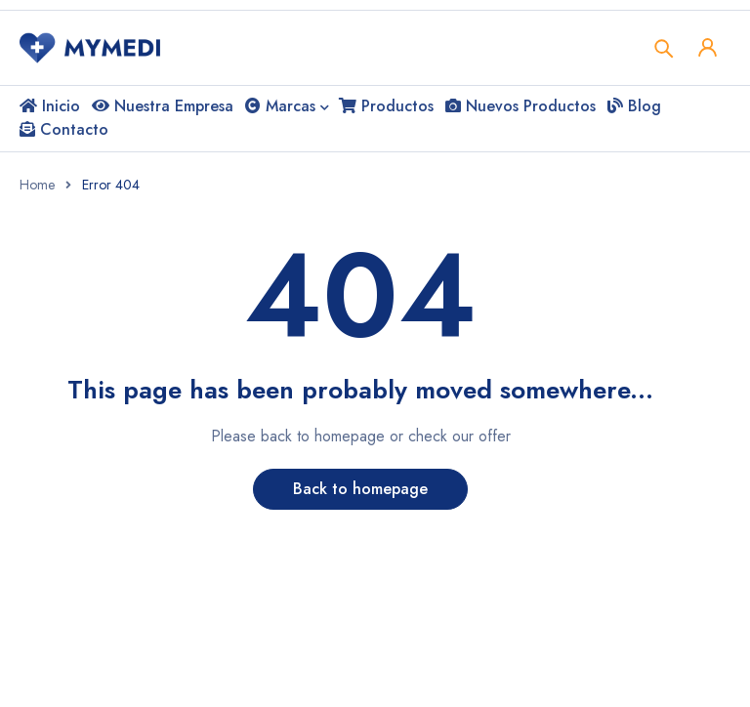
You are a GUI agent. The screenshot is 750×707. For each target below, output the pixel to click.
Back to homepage (360, 489)
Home (37, 184)
